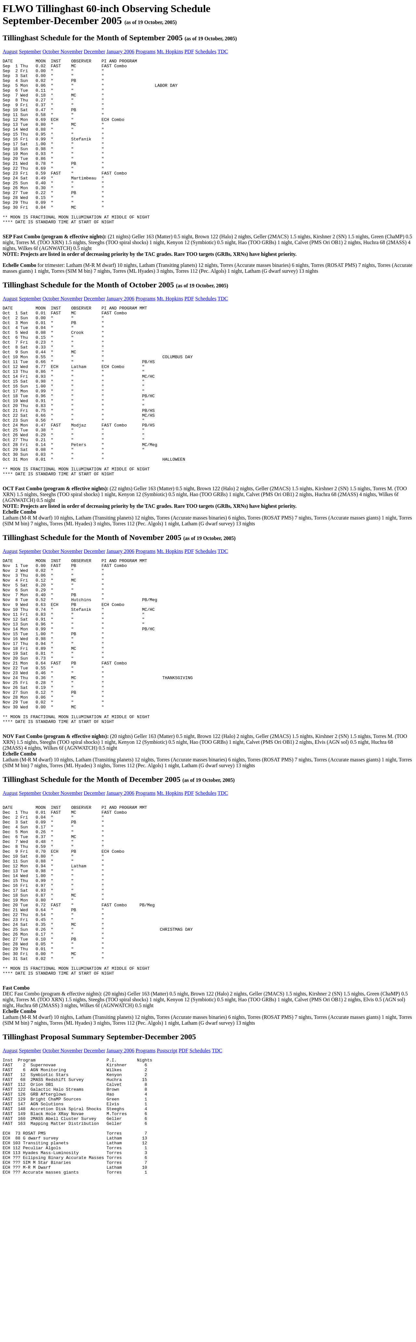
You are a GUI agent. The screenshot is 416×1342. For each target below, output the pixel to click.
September (30, 51)
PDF (189, 51)
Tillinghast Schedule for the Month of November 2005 (92, 606)
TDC (222, 51)
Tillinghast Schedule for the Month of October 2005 (88, 319)
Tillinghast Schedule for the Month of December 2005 (91, 882)
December (94, 51)
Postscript (167, 1190)
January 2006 (120, 51)
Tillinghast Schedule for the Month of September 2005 (93, 37)
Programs (145, 51)
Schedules (205, 51)
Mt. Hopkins (170, 51)
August (10, 51)
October (52, 51)
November (71, 51)
